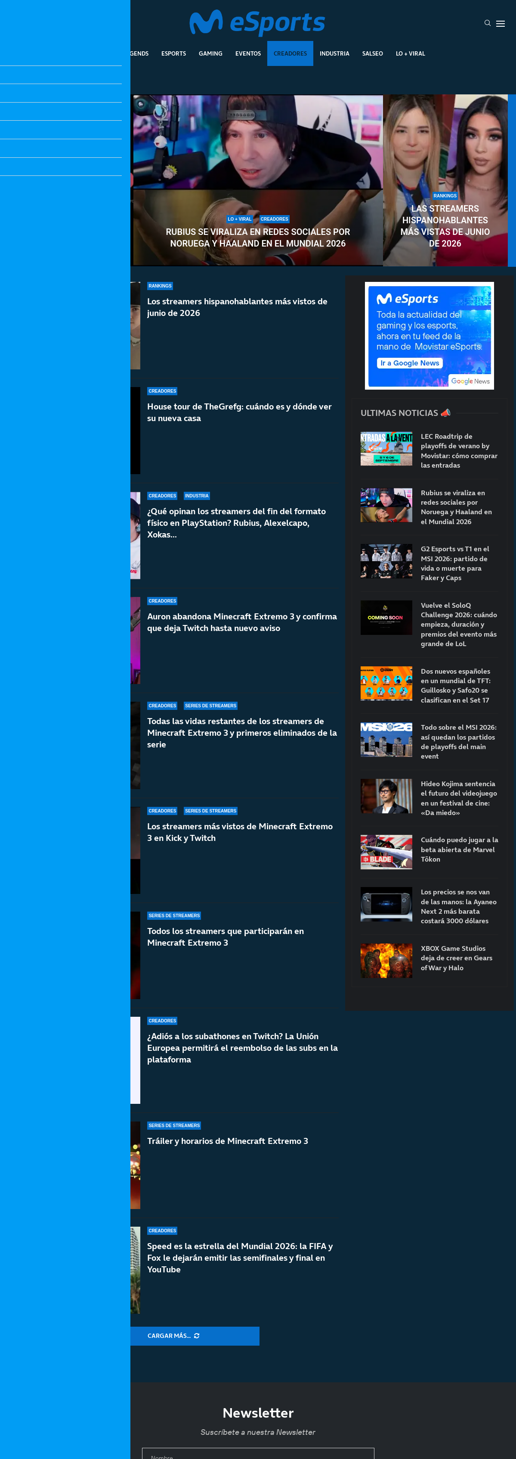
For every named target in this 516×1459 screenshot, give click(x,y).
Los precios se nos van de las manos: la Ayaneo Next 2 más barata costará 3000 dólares (459, 906)
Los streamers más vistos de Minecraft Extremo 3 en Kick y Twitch (240, 840)
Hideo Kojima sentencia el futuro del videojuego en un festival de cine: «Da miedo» (459, 798)
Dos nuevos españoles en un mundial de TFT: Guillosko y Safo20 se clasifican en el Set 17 (456, 685)
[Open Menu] (500, 23)
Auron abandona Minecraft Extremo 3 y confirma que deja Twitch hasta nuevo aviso (242, 622)
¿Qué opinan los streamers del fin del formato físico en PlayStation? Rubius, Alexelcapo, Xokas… (236, 522)
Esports (173, 53)
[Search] (487, 24)
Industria (334, 53)
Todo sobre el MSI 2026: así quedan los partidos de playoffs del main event (459, 741)
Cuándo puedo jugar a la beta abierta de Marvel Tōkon (459, 849)
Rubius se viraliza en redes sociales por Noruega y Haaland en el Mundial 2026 (258, 238)
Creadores (290, 53)
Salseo (372, 53)
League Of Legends (119, 53)
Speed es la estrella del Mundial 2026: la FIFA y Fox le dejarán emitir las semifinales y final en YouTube (240, 1257)
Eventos (248, 53)
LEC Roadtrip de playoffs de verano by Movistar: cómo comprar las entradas (459, 450)
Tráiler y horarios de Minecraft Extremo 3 (227, 1141)
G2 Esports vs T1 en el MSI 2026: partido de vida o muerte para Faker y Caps (455, 563)
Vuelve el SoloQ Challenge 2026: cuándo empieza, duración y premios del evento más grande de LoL (70, 214)
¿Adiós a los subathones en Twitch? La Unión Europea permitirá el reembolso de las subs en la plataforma (242, 1047)
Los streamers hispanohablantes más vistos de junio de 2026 (237, 307)
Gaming (210, 53)
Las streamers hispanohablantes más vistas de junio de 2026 (445, 226)
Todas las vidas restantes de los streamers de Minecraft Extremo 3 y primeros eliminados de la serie (242, 733)
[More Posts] (173, 1336)
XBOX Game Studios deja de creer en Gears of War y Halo (456, 958)
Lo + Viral (410, 53)
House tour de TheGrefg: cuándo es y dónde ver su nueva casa (239, 412)
